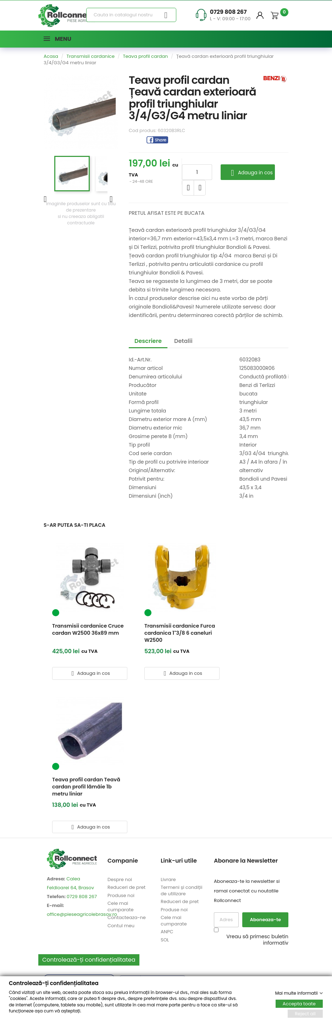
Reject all (305, 1013)
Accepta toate (299, 1003)
